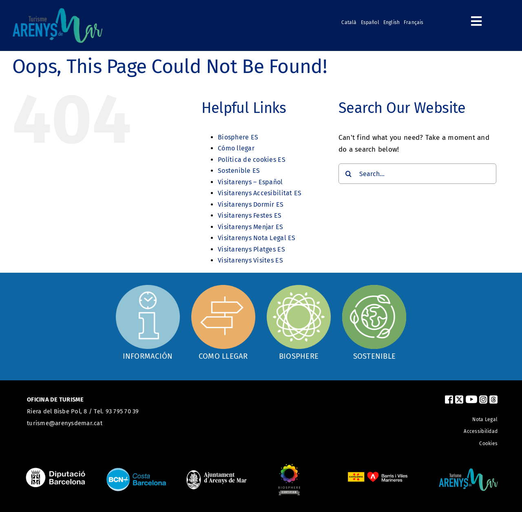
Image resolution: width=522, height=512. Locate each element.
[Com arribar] (223, 322)
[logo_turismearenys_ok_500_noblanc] (57, 11)
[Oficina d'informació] (148, 321)
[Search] (348, 173)
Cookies (488, 443)
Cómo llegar (236, 148)
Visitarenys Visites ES (250, 260)
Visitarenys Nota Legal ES (256, 238)
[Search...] (417, 173)
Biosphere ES (238, 137)
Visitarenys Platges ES (251, 249)
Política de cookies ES (251, 159)
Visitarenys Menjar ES (250, 227)
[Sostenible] (374, 322)
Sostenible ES (239, 170)
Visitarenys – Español (250, 182)
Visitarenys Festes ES (249, 215)
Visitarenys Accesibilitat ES (259, 193)
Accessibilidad (481, 431)
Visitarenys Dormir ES (250, 204)
